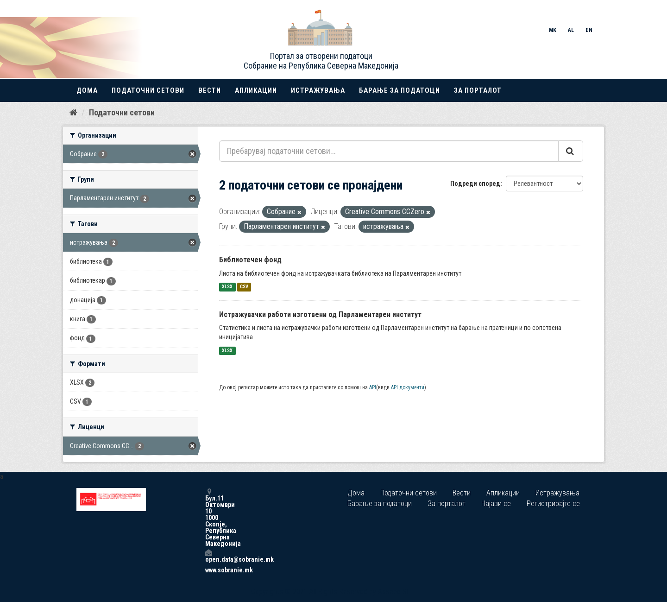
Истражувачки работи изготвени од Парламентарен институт (320, 314)
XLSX (227, 287)
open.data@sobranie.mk (208, 556)
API (372, 387)
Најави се (496, 503)
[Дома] (73, 112)
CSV (244, 287)
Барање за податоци (399, 90)
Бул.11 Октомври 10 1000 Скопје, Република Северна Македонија (208, 517)
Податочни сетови (148, 90)
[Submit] (570, 151)
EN (588, 30)
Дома (87, 90)
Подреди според (475, 183)
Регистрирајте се (553, 503)
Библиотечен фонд (250, 259)
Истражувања (318, 90)
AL (571, 30)
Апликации (256, 90)
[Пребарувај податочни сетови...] (389, 151)
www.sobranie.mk (208, 570)
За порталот (478, 90)
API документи (407, 387)
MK (552, 30)
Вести (209, 90)
